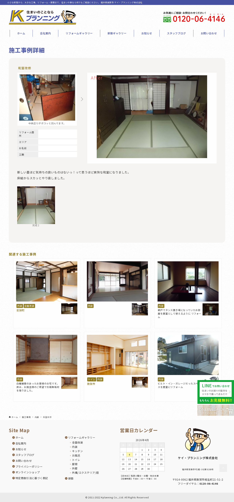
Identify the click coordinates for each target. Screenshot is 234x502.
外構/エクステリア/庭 (85, 472)
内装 (19, 306)
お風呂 (76, 455)
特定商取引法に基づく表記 (32, 478)
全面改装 (29, 306)
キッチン (77, 451)
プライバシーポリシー (29, 466)
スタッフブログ (25, 455)
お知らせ (21, 449)
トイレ (91, 379)
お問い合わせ (24, 461)
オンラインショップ (28, 472)
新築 (71, 478)
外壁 (75, 468)
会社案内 (21, 443)
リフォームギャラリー (81, 437)
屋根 (75, 464)
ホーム (20, 437)
